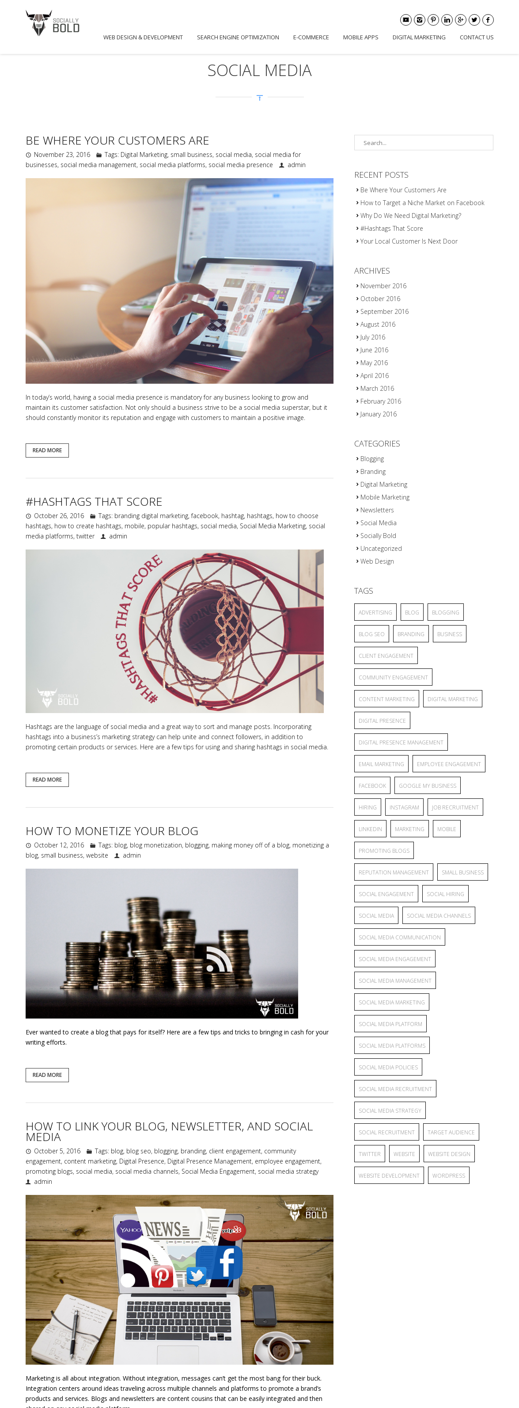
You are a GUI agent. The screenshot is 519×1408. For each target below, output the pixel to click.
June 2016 (374, 350)
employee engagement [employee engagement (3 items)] (449, 764)
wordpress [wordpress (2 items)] (448, 1175)
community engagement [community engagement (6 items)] (393, 677)
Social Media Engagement (218, 1171)
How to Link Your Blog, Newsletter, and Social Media (169, 1131)
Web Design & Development (143, 37)
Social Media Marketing (273, 526)
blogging (196, 845)
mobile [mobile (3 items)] (446, 829)
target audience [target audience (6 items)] (451, 1132)
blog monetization (156, 845)
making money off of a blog (250, 845)
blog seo (138, 1151)
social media (234, 154)
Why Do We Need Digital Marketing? (410, 215)
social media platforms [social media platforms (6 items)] (392, 1045)
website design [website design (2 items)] (449, 1154)
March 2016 (377, 388)
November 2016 (383, 286)
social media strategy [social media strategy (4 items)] (390, 1110)
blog (120, 845)
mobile (134, 526)
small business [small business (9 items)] (463, 872)
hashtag (232, 515)
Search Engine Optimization (238, 37)
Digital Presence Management (209, 1161)
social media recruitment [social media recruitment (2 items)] (395, 1089)
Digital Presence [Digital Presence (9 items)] (382, 721)
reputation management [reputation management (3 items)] (394, 872)
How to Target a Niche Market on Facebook (422, 202)
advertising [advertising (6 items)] (375, 612)
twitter (85, 536)
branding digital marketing (151, 515)
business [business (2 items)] (449, 634)
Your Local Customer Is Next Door (409, 241)
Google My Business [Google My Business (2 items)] (427, 786)
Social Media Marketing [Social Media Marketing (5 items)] (392, 1002)
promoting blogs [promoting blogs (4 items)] (384, 851)
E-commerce (311, 37)
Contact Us (477, 37)
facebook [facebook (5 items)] (372, 786)
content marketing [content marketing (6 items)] (387, 699)
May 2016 (374, 363)
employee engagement (287, 1161)
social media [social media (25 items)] (376, 916)
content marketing (90, 1161)
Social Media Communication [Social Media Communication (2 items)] (400, 937)
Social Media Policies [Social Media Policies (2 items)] (388, 1067)
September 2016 (384, 311)
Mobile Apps (361, 37)
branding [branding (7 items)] (411, 634)
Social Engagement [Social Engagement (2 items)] (386, 894)
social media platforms (172, 164)
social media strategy (288, 1171)
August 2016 (377, 324)
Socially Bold (378, 535)
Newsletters (377, 510)
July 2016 (372, 337)
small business (191, 154)
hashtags (260, 515)
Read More (47, 450)
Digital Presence (141, 1161)
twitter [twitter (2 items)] (370, 1154)
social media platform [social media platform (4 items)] (390, 1024)
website (97, 855)
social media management (98, 164)
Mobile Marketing (384, 497)
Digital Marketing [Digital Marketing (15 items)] (453, 699)
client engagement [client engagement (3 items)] (386, 656)
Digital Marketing (419, 37)
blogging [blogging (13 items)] (445, 612)
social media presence (240, 164)
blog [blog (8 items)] (412, 612)
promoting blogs (49, 1171)
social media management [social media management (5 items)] (395, 980)
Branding (373, 471)
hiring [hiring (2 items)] (368, 807)
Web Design (377, 561)
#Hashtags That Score (94, 501)
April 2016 (374, 375)
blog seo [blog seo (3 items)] (372, 634)
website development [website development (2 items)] (389, 1175)
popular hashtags (172, 526)
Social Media (378, 523)
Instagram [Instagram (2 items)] (404, 807)
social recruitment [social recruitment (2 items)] (387, 1132)
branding (193, 1151)
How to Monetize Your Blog (112, 831)
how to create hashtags (87, 526)
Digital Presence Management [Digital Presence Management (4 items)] (401, 742)
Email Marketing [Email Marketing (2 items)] (381, 764)
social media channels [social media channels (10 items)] (439, 916)
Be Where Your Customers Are (117, 140)
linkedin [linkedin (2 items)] (370, 829)
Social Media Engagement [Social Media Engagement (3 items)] (395, 959)
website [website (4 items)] (404, 1154)
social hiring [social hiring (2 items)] (445, 894)
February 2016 (380, 401)
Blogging (372, 458)
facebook (204, 515)
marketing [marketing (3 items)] (409, 829)
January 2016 (378, 414)
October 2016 (380, 298)
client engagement (235, 1151)
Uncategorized (381, 548)
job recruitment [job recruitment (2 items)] (455, 807)
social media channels (146, 1171)
